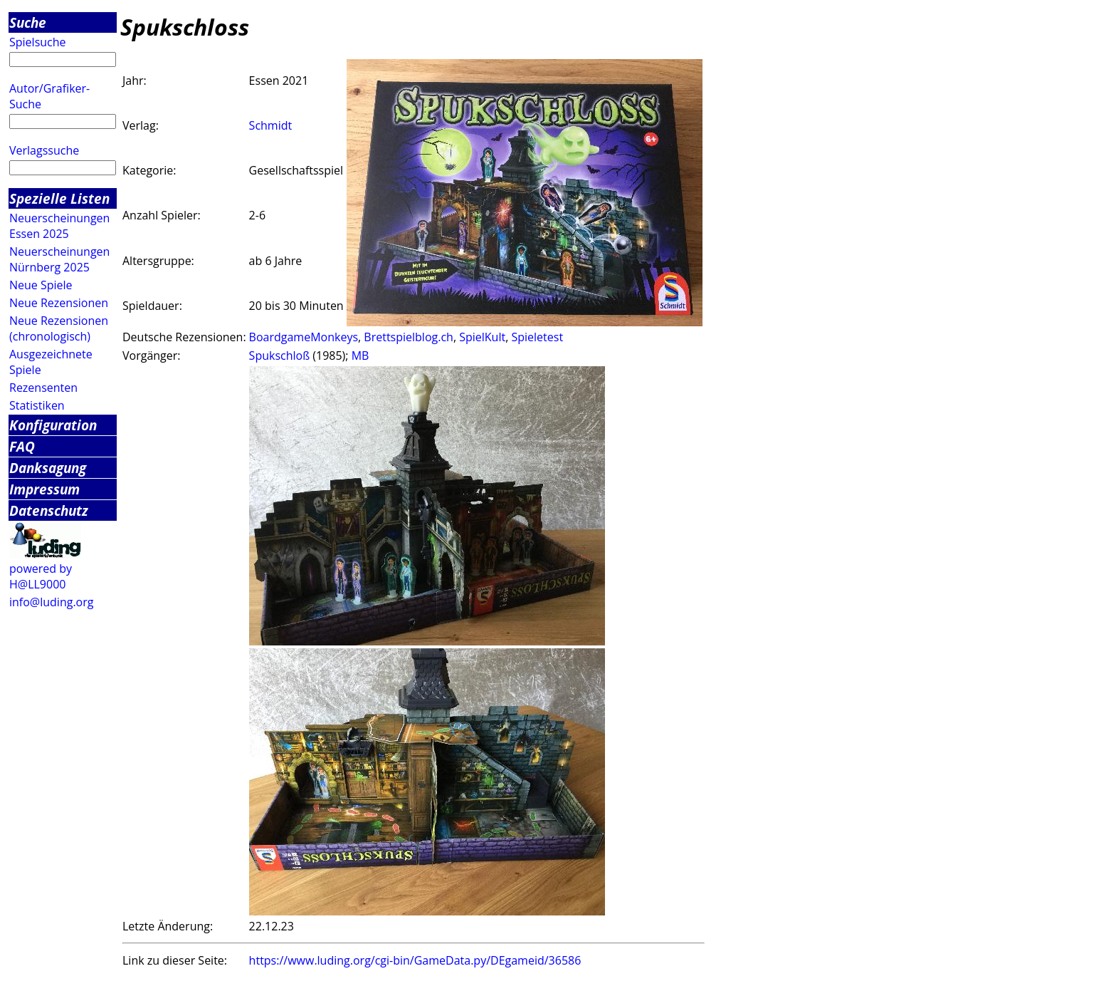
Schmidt (271, 125)
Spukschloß (279, 355)
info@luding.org (51, 602)
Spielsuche (37, 42)
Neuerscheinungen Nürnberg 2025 (59, 259)
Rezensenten (43, 387)
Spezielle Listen (59, 198)
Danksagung (47, 467)
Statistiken (37, 405)
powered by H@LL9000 (40, 576)
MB (360, 355)
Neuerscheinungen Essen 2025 (59, 226)
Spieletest (537, 337)
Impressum (44, 489)
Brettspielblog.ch (408, 337)
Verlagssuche (44, 150)
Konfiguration (53, 425)
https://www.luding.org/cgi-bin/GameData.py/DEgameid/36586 (415, 960)
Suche (27, 22)
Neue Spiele (41, 285)
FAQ (22, 446)
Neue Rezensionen (58, 303)
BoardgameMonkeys (303, 337)
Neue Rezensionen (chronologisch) (58, 328)
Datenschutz (48, 510)
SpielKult (482, 337)
